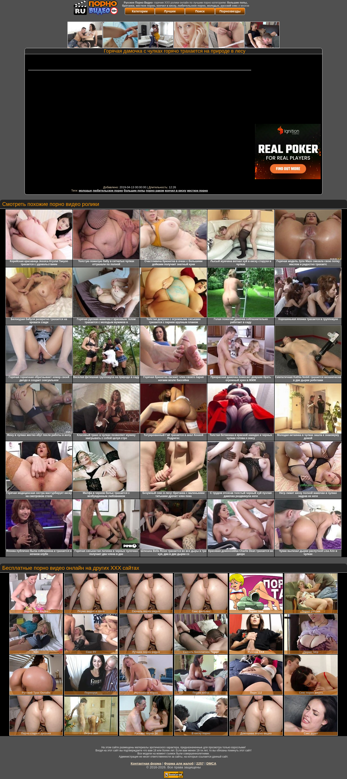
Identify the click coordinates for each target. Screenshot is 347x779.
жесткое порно (197, 190)
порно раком (155, 190)
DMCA (211, 763)
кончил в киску (175, 190)
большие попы (134, 190)
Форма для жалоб (178, 763)
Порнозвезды (230, 11)
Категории (140, 11)
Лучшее (170, 11)
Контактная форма (146, 763)
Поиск (199, 11)
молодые (85, 190)
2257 (200, 763)
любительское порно (108, 190)
